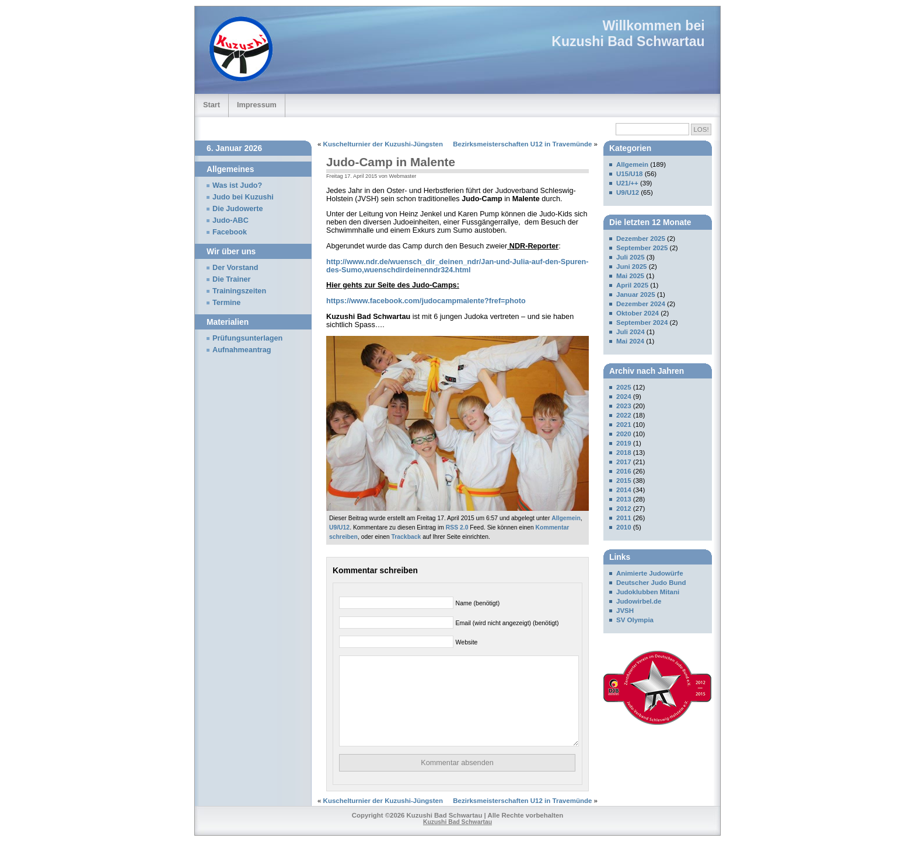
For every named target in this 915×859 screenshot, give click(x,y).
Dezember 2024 (640, 303)
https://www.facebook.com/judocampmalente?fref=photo (426, 301)
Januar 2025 (635, 294)
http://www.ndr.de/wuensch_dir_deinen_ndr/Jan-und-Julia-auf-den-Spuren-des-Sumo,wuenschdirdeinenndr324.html (457, 266)
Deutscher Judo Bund (651, 582)
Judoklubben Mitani (647, 591)
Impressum (257, 104)
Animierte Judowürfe (649, 573)
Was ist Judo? (237, 185)
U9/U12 (339, 527)
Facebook (229, 232)
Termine (226, 303)
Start (211, 104)
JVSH (625, 610)
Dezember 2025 (640, 238)
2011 (623, 517)
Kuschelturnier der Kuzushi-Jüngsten (383, 144)
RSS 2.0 (457, 527)
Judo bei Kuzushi (243, 197)
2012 (623, 508)
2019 (623, 443)
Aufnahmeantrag (241, 350)
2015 (623, 480)
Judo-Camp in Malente (390, 162)
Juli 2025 (630, 257)
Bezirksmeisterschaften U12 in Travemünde (522, 144)
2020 (623, 433)
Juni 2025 (631, 266)
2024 (623, 396)
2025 (623, 387)
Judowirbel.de (638, 601)
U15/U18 (629, 173)
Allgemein (566, 518)
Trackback (406, 537)
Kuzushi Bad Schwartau (627, 41)
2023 (623, 405)
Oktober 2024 (637, 313)
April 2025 (632, 285)
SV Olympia (635, 619)
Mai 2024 (630, 341)
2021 (623, 424)
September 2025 (642, 247)
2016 (623, 471)
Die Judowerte (237, 209)
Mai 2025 (630, 275)
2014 (623, 489)
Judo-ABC (230, 220)
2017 (623, 461)
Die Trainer (231, 279)
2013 (623, 499)
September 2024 (642, 322)
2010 (623, 527)
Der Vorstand (235, 268)
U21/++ (627, 183)
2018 (623, 452)
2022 (623, 415)
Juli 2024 (630, 331)
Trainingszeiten (239, 291)
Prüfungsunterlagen (247, 338)
